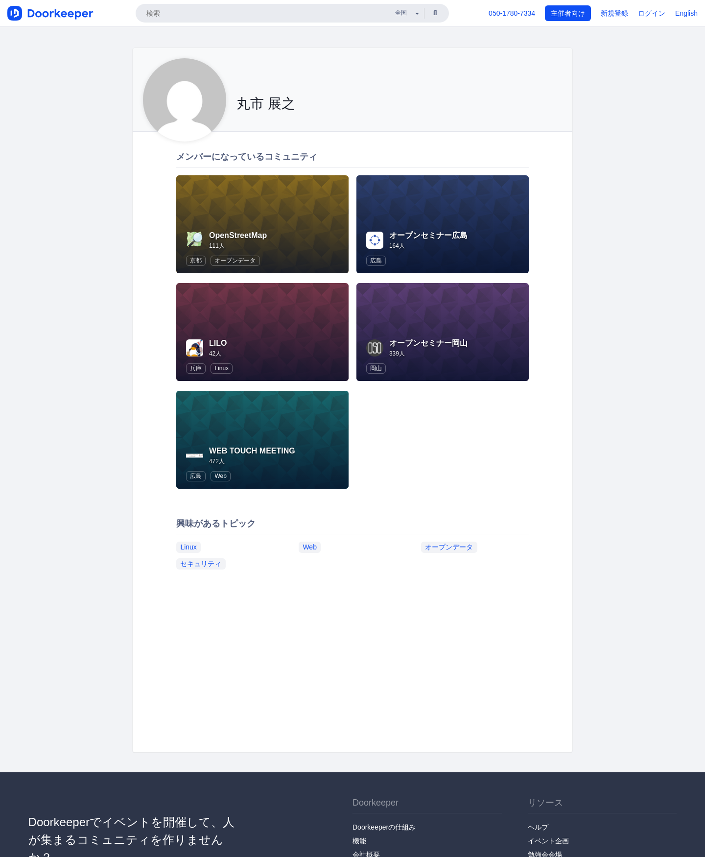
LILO (218, 343)
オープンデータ (235, 260)
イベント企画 (548, 841)
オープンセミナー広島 (428, 235)
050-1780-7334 (512, 13)
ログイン (651, 13)
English (686, 13)
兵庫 (196, 368)
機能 (359, 841)
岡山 (376, 368)
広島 (376, 260)
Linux (221, 368)
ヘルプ (538, 827)
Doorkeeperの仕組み (384, 827)
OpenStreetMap (238, 235)
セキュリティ (200, 564)
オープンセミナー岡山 (428, 343)
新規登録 (614, 13)
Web (220, 476)
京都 (196, 260)
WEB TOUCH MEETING (252, 451)
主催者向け (568, 13)
